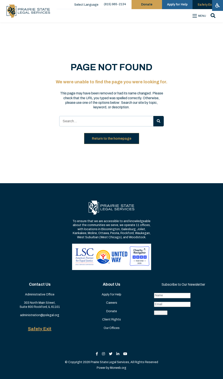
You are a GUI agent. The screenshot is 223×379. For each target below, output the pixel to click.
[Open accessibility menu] (217, 5)
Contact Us (40, 284)
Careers (111, 302)
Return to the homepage (111, 138)
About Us (111, 284)
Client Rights (111, 319)
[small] (97, 354)
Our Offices (112, 328)
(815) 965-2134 (115, 4)
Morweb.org (118, 367)
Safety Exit (39, 328)
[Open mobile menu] (200, 16)
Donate (111, 311)
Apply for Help (111, 294)
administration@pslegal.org (39, 315)
